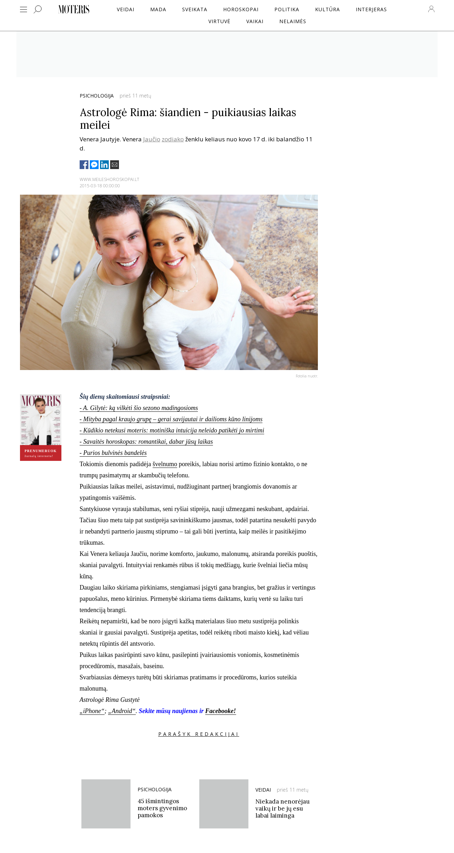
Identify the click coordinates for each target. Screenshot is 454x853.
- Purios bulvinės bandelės (113, 452)
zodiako (173, 139)
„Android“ (121, 710)
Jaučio (151, 139)
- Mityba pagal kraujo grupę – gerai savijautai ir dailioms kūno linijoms (171, 419)
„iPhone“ (92, 710)
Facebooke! (220, 710)
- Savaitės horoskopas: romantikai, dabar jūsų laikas (146, 441)
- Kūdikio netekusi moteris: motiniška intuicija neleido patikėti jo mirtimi (172, 430)
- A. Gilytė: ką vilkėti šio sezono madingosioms (139, 407)
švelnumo (165, 464)
